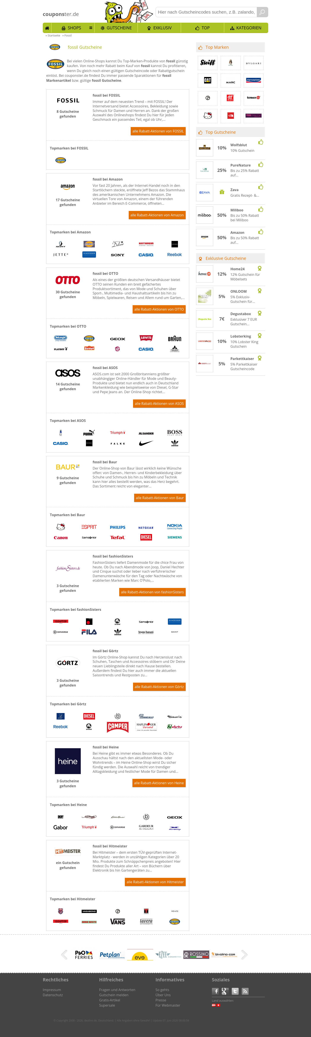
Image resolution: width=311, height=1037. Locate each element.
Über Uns (163, 995)
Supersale (107, 1005)
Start (47, 28)
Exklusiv (162, 28)
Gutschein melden (114, 995)
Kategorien (248, 28)
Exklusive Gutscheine (226, 258)
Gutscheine (119, 28)
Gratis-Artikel (109, 1000)
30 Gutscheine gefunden (68, 294)
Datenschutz (53, 995)
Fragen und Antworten (117, 989)
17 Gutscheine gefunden (68, 202)
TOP (206, 28)
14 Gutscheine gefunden (68, 386)
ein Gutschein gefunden (68, 865)
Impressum (52, 989)
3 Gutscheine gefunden (68, 588)
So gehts (162, 989)
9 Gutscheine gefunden (68, 480)
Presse (161, 1000)
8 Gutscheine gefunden (68, 114)
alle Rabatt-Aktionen (158, 131)
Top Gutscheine (221, 132)
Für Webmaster (168, 1005)
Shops (74, 28)
